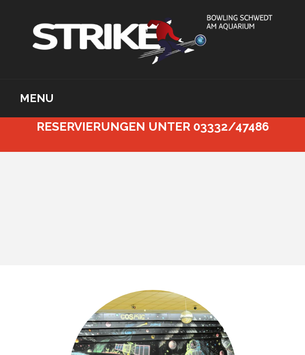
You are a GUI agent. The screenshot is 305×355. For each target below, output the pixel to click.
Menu (36, 98)
